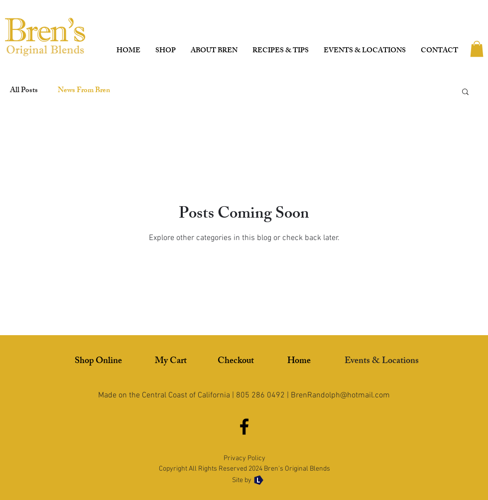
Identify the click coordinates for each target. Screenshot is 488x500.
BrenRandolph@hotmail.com (340, 395)
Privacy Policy (244, 458)
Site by (242, 480)
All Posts (24, 91)
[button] (477, 49)
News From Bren (84, 91)
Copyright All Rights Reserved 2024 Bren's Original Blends (244, 469)
